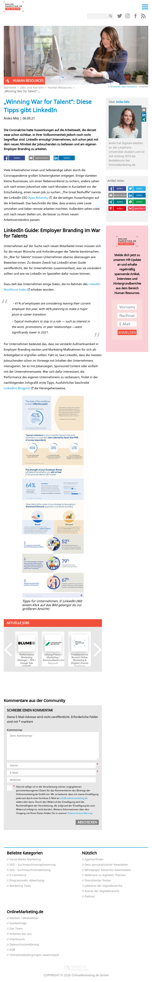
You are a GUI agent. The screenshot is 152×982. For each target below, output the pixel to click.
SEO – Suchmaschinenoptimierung (33, 864)
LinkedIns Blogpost (17, 388)
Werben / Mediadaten (24, 918)
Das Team (16, 928)
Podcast (90, 896)
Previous (11, 650)
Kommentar (15, 730)
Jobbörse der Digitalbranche (103, 886)
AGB (12, 949)
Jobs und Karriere (32, 87)
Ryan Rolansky (38, 198)
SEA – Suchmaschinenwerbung (30, 870)
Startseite (10, 87)
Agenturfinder (94, 859)
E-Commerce (18, 875)
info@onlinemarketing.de (74, 798)
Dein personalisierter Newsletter (106, 864)
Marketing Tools (20, 886)
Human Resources (60, 87)
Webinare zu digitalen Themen (105, 875)
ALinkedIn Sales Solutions (123, 86)
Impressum (17, 939)
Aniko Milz (123, 102)
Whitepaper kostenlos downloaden (108, 870)
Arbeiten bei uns (21, 934)
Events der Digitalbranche (102, 891)
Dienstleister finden (98, 880)
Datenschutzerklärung (79, 813)
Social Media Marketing (25, 859)
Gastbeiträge (18, 923)
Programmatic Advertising (27, 880)
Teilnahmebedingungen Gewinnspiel (34, 955)
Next (95, 650)
